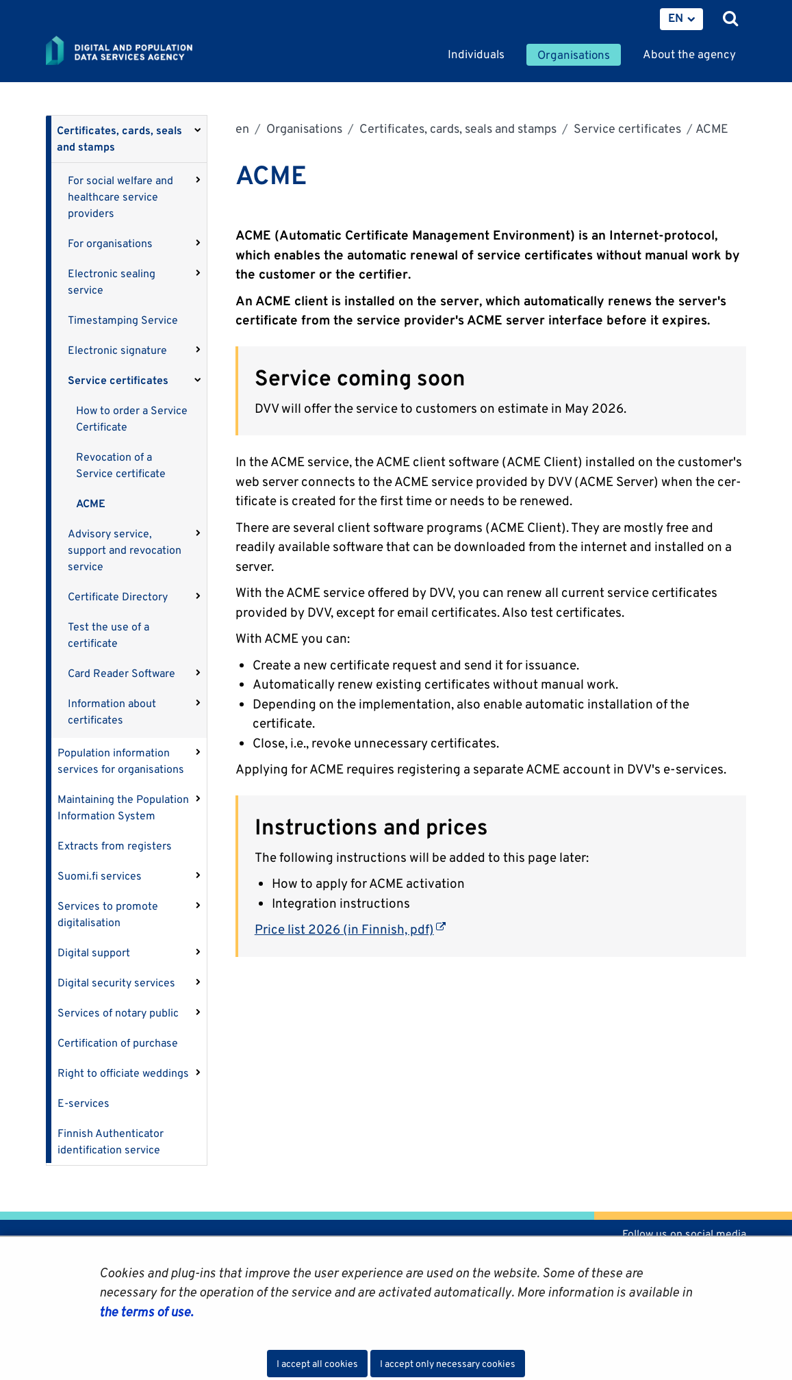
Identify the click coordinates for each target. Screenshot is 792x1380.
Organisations (303, 128)
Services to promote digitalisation (108, 914)
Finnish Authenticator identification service (111, 1141)
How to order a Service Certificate (132, 418)
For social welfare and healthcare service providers (120, 196)
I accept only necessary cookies (447, 1363)
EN (675, 17)
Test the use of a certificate (108, 634)
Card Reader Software (121, 673)
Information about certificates (112, 711)
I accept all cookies (317, 1363)
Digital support (94, 952)
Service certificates (118, 380)
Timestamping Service (123, 320)
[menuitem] (681, 19)
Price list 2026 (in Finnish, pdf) (350, 929)
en (242, 128)
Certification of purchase (118, 1043)
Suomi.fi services (100, 876)
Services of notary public (118, 1013)
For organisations (110, 243)
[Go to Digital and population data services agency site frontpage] (150, 51)
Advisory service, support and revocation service (124, 550)
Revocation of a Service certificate (121, 465)
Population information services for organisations (121, 760)
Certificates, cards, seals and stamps (119, 138)
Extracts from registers (115, 846)
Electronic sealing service (111, 281)
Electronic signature (117, 350)
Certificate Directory (118, 596)
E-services (84, 1103)
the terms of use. (146, 1311)
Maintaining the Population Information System (123, 807)
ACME (90, 503)
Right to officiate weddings (123, 1073)
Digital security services (116, 982)
